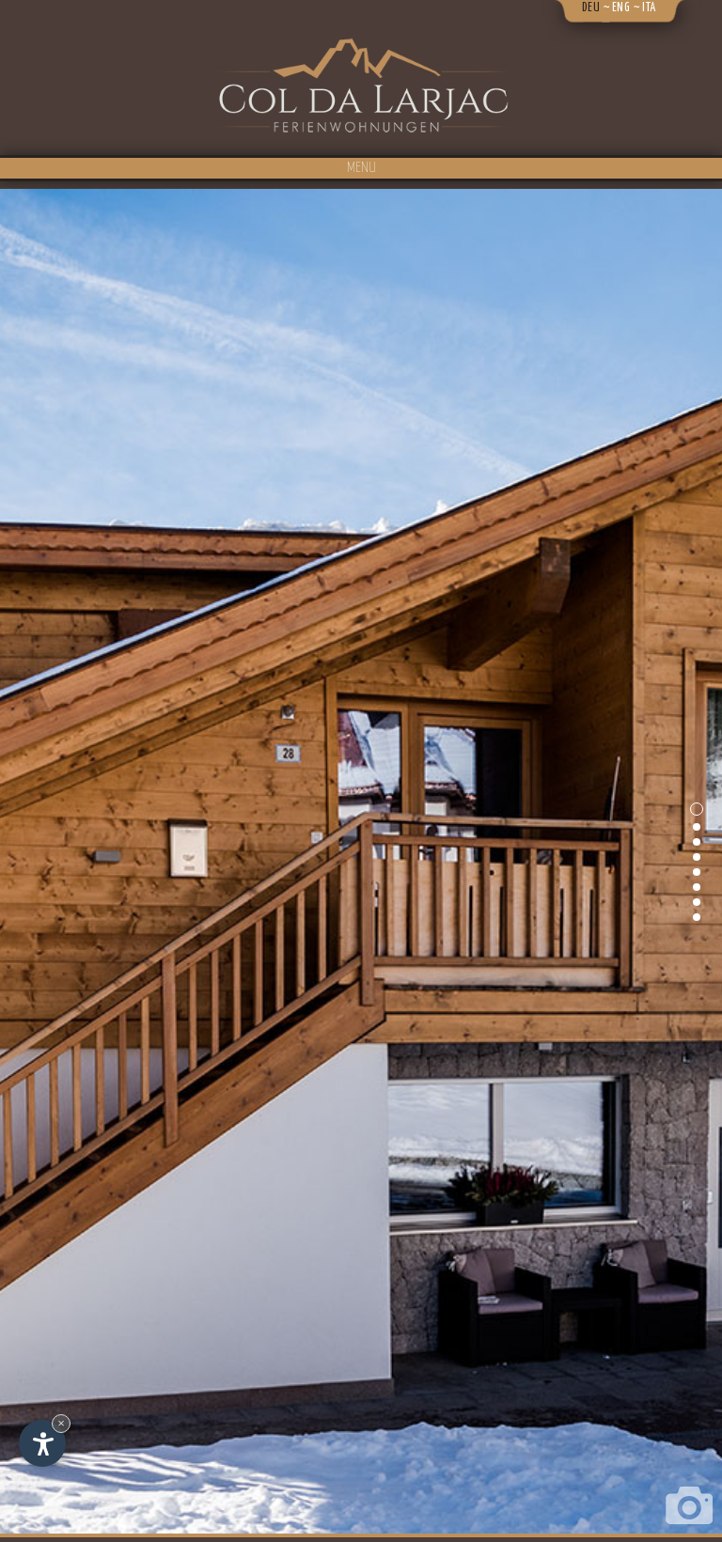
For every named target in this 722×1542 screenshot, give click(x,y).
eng (621, 8)
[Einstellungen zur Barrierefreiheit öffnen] (42, 1443)
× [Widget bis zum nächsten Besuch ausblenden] (61, 1423)
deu (591, 8)
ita (649, 8)
